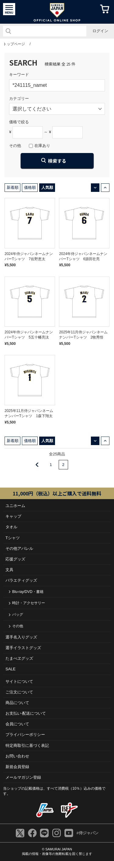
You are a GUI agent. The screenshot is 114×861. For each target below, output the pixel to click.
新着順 (13, 187)
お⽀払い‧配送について (25, 713)
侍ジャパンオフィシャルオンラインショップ (57, 12)
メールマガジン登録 (23, 777)
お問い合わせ (17, 756)
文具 (9, 569)
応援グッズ (15, 559)
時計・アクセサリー (28, 603)
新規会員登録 (17, 766)
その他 (17, 626)
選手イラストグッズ (23, 647)
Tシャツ (12, 538)
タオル (11, 527)
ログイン (100, 31)
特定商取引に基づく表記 (27, 745)
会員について (17, 724)
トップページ (14, 44)
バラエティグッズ (21, 580)
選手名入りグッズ (21, 637)
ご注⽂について (19, 692)
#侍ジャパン (87, 833)
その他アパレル (19, 548)
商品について (17, 702)
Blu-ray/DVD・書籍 (27, 592)
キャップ (13, 516)
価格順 (30, 187)
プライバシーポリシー (25, 734)
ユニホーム (15, 505)
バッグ (17, 614)
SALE (10, 669)
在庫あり (42, 145)
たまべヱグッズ (19, 658)
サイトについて (19, 681)
